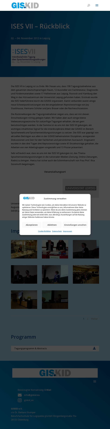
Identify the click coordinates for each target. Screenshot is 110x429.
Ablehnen (52, 224)
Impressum (67, 231)
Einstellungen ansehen (75, 224)
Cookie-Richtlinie (44, 231)
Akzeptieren (32, 224)
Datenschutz (57, 231)
